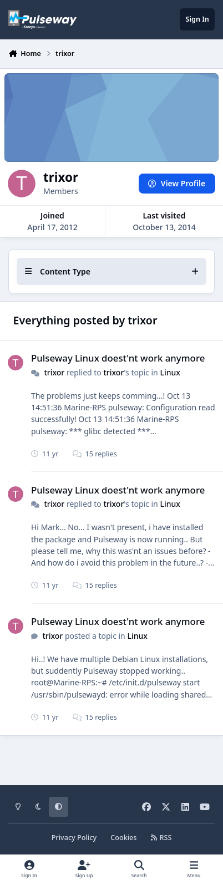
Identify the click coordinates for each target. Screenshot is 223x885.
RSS (161, 837)
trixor (54, 372)
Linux (170, 372)
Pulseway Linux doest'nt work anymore (118, 358)
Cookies (123, 837)
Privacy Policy (74, 837)
